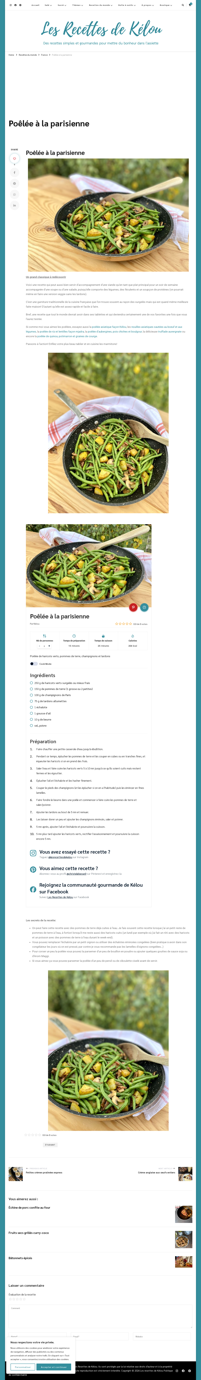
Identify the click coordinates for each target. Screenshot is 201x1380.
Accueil (35, 5)
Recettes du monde (99, 5)
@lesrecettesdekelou (60, 857)
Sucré (61, 5)
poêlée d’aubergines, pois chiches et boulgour (115, 331)
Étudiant (50, 1145)
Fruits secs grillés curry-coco (29, 1233)
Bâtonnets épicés (20, 1258)
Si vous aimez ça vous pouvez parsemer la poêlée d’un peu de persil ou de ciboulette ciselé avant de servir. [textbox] (95, 960)
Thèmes (76, 5)
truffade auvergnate (170, 331)
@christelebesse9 (76, 873)
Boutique (165, 5)
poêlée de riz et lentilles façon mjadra (62, 331)
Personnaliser (23, 1367)
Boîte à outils (125, 5)
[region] (40, 1355)
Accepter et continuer (54, 1367)
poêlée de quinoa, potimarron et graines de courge (67, 336)
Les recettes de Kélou (151, 1370)
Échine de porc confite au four (29, 1207)
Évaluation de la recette (22, 1294)
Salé (47, 5)
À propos (146, 5)
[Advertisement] (100, 82)
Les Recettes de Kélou (60, 897)
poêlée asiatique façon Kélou (109, 326)
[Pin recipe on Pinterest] (133, 607)
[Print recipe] (144, 607)
